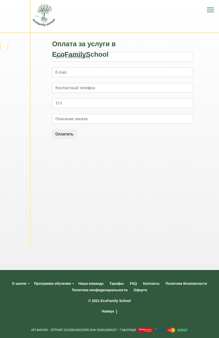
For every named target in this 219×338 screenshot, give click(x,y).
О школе (19, 284)
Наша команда (90, 284)
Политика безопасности (186, 284)
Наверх (109, 311)
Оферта (140, 290)
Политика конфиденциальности (100, 290)
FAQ (133, 284)
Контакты (151, 284)
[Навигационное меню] (210, 10)
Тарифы (117, 284)
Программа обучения (52, 284)
